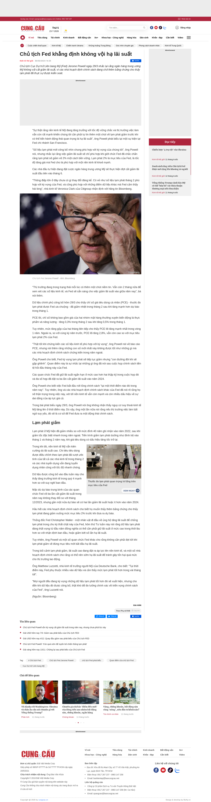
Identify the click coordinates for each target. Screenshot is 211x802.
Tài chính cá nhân (136, 714)
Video (180, 37)
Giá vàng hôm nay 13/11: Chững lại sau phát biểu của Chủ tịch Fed (54, 649)
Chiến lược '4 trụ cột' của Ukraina (169, 149)
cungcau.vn (43, 800)
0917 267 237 (67, 19)
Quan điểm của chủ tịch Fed (121, 660)
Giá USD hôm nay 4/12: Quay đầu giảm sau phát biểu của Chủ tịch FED (56, 638)
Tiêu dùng (42, 37)
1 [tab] (75, 722)
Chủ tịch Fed (38, 278)
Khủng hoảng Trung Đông (99, 45)
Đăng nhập (183, 27)
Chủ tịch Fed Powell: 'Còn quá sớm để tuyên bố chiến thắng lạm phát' (55, 644)
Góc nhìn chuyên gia (124, 45)
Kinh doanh (68, 37)
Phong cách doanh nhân (149, 45)
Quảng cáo (24, 19)
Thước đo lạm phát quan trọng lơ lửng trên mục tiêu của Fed (112, 483)
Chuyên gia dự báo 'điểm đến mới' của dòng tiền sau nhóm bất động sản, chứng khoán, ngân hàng (105, 709)
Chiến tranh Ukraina (74, 45)
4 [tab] (83, 722)
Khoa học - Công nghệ (113, 37)
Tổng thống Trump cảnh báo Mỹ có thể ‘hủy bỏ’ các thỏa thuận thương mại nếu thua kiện (168, 185)
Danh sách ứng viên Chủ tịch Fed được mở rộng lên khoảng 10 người (170, 167)
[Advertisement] (80, 102)
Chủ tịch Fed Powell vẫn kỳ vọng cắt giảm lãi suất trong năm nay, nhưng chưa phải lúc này (64, 627)
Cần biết (170, 37)
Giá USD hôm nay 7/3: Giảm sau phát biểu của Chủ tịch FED (51, 633)
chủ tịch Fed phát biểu (92, 660)
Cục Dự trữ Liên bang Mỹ (33, 666)
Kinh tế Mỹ (56, 45)
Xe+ (96, 37)
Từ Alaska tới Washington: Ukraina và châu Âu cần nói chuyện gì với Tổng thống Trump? (65, 709)
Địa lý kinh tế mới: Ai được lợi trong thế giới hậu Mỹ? (24, 708)
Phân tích (51, 717)
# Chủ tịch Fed (34, 660)
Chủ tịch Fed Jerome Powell (61, 660)
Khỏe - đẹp (157, 37)
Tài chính (55, 37)
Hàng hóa (131, 37)
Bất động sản (84, 37)
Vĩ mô (31, 37)
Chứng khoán (93, 717)
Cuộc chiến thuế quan (37, 45)
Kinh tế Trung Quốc (173, 45)
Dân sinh (144, 37)
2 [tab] (78, 722)
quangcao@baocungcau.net (44, 19)
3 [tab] (80, 722)
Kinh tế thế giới (26, 61)
